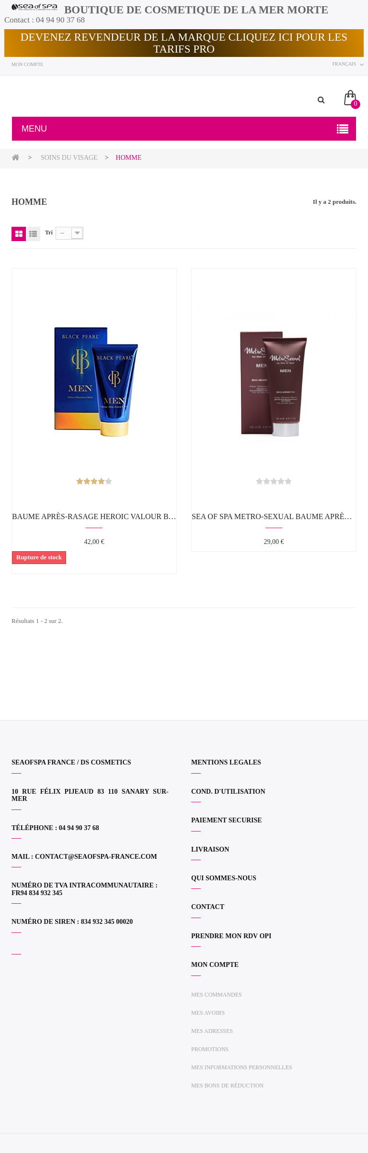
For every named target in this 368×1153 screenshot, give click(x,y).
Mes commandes (216, 994)
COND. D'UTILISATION (228, 791)
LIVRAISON (210, 849)
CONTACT (207, 906)
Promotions (210, 1049)
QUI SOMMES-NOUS (223, 878)
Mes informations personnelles (241, 1067)
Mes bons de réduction (227, 1085)
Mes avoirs (208, 1012)
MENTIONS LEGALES (226, 762)
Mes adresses (212, 1031)
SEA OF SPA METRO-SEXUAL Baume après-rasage (274, 516)
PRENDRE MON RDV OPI (231, 936)
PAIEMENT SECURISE (226, 820)
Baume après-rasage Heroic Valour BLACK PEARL (94, 516)
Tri (49, 232)
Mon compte (27, 64)
